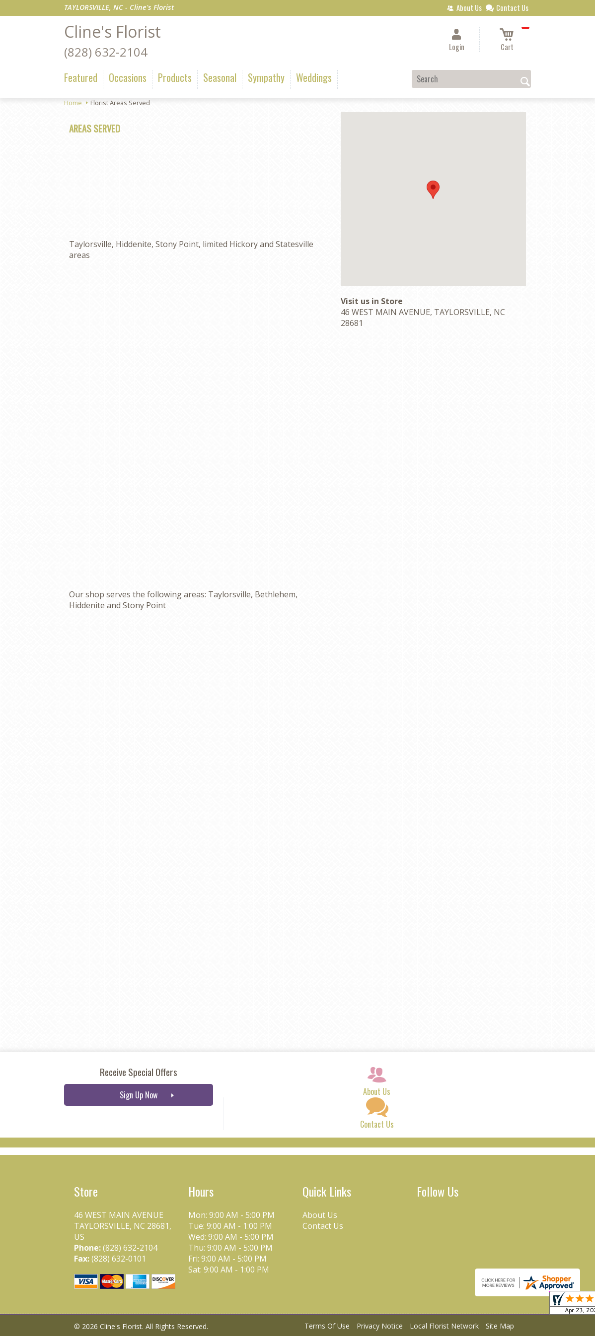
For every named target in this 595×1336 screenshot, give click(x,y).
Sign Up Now (138, 1095)
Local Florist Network (444, 1326)
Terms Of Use (327, 1326)
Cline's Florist (112, 31)
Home (73, 102)
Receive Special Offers (138, 1072)
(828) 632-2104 (106, 52)
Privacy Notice (380, 1326)
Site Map (500, 1326)
